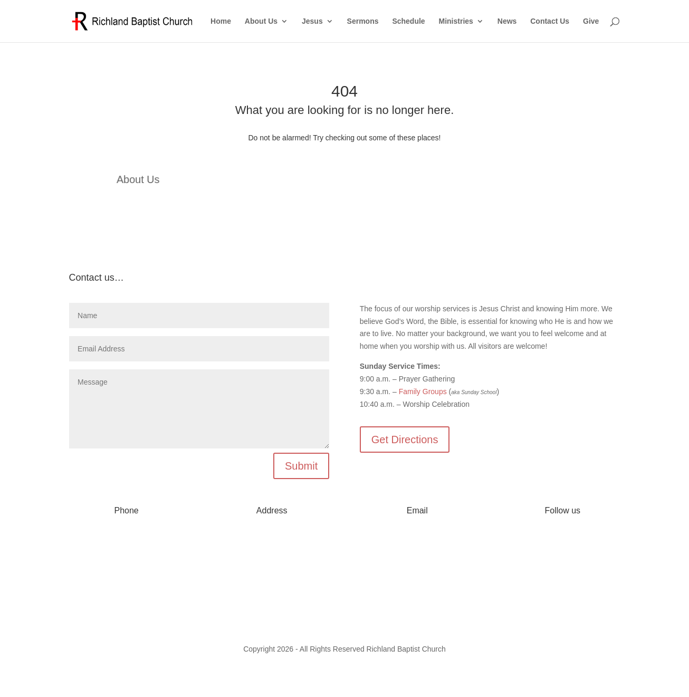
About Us (261, 21)
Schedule (408, 21)
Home (220, 21)
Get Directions (404, 439)
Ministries (456, 21)
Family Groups (423, 391)
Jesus (312, 21)
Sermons (363, 21)
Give (591, 21)
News (507, 21)
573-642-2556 (126, 541)
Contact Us (549, 21)
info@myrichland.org (417, 541)
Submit (301, 466)
